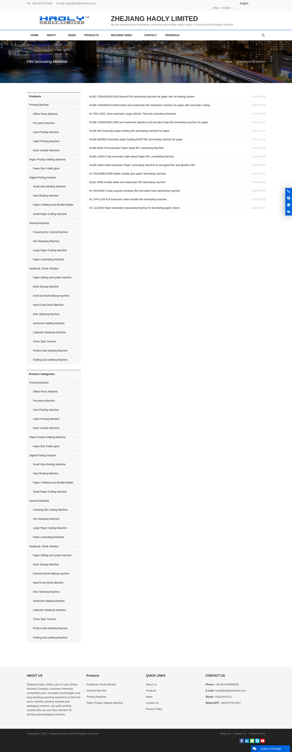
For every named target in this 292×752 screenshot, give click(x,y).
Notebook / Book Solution (44, 268)
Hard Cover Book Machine (48, 304)
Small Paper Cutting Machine (50, 214)
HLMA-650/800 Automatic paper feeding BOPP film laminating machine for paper (136, 139)
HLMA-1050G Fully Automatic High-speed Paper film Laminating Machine (131, 156)
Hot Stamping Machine (46, 241)
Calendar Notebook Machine (49, 332)
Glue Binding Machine (45, 195)
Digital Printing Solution (42, 177)
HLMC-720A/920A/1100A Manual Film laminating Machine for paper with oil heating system (142, 96)
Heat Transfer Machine (46, 150)
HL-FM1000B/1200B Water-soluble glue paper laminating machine (127, 173)
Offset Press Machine (45, 113)
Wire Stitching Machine (46, 314)
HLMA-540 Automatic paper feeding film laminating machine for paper (129, 130)
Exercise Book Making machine (51, 295)
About (216, 7)
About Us (151, 684)
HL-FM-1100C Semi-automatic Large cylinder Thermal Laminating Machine (132, 113)
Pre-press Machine (44, 123)
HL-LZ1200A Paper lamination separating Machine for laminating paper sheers (134, 207)
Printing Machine (39, 104)
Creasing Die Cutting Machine (50, 232)
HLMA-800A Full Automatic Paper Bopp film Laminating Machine (126, 147)
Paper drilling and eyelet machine (52, 277)
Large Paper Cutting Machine (50, 250)
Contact (226, 7)
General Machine (39, 223)
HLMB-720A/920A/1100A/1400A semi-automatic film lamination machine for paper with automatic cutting (149, 105)
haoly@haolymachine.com (80, 3)
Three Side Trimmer (44, 341)
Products (35, 96)
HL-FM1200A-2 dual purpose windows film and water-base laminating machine (134, 190)
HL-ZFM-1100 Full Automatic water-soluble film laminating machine (128, 199)
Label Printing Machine (46, 141)
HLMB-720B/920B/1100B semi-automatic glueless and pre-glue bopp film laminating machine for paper (148, 122)
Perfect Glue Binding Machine (50, 350)
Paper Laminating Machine (48, 259)
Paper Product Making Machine (47, 159)
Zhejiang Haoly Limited (40, 684)
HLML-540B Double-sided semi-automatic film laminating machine (127, 182)
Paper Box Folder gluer (46, 168)
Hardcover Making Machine (49, 323)
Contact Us (152, 702)
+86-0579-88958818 (227, 684)
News (149, 696)
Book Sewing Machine (46, 286)
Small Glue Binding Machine (49, 186)
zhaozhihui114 (223, 696)
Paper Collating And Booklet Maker (53, 204)
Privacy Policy (154, 709)
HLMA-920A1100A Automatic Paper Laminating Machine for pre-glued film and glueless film (142, 165)
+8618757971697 (230, 702)
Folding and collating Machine (50, 359)
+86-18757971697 (42, 3)
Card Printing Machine (46, 132)
